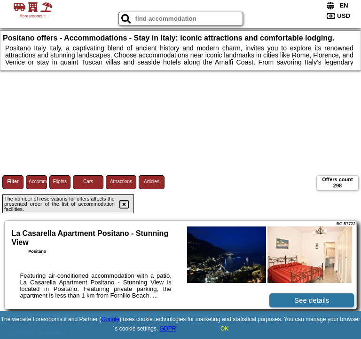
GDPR (168, 328)
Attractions (121, 181)
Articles (151, 181)
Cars (88, 181)
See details (311, 300)
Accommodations (38, 181)
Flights (60, 181)
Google (110, 319)
